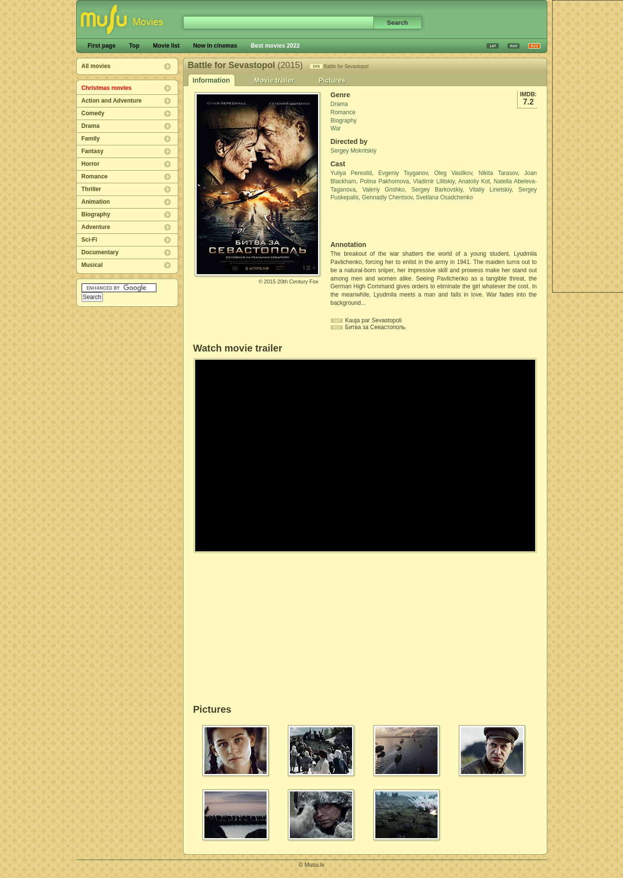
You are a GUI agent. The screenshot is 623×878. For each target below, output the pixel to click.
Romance (95, 176)
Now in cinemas (215, 45)
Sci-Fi (90, 239)
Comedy (93, 113)
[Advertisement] (387, 221)
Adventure (96, 227)
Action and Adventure (112, 100)
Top (134, 45)
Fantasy (92, 151)
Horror (91, 163)
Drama (91, 126)
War (336, 128)
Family (91, 138)
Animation (96, 201)
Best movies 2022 (275, 45)
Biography (96, 214)
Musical (92, 265)
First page (102, 45)
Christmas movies (107, 88)
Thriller (91, 189)
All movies (96, 66)
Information (211, 80)
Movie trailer (274, 80)
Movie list (166, 45)
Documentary (100, 252)
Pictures (332, 80)
